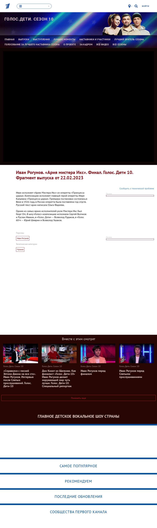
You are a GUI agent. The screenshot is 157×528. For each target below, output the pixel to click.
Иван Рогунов (23, 238)
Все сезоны (119, 44)
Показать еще (78, 397)
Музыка (20, 249)
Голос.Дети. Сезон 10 (29, 19)
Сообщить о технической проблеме (137, 188)
